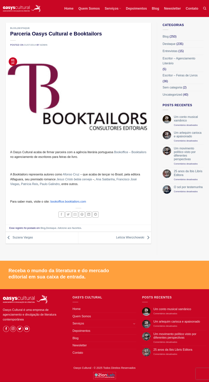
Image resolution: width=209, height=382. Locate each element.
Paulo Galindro (50, 184)
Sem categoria (172, 87)
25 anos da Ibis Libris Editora (188, 173)
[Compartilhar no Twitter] (68, 214)
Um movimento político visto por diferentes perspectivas (185, 154)
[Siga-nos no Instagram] (13, 329)
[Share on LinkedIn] (89, 214)
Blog (155, 8)
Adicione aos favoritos (69, 228)
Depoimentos (136, 8)
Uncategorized (172, 94)
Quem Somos (89, 8)
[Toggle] (134, 323)
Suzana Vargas (19, 237)
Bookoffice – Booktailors (130, 152)
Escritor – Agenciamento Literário (179, 61)
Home (68, 8)
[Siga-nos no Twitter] (20, 329)
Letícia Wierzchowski (133, 237)
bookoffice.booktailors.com (68, 201)
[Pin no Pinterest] (82, 214)
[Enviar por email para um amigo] (75, 214)
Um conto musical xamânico (186, 118)
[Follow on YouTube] (27, 329)
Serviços (113, 8)
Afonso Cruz (71, 174)
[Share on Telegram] (95, 214)
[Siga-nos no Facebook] (6, 329)
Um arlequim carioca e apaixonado (188, 134)
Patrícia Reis (29, 184)
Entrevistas (170, 51)
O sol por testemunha (188, 187)
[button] (204, 8)
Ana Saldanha (105, 179)
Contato (192, 8)
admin (43, 45)
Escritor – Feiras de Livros (180, 75)
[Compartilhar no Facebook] (61, 214)
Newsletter (172, 8)
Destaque (23, 28)
